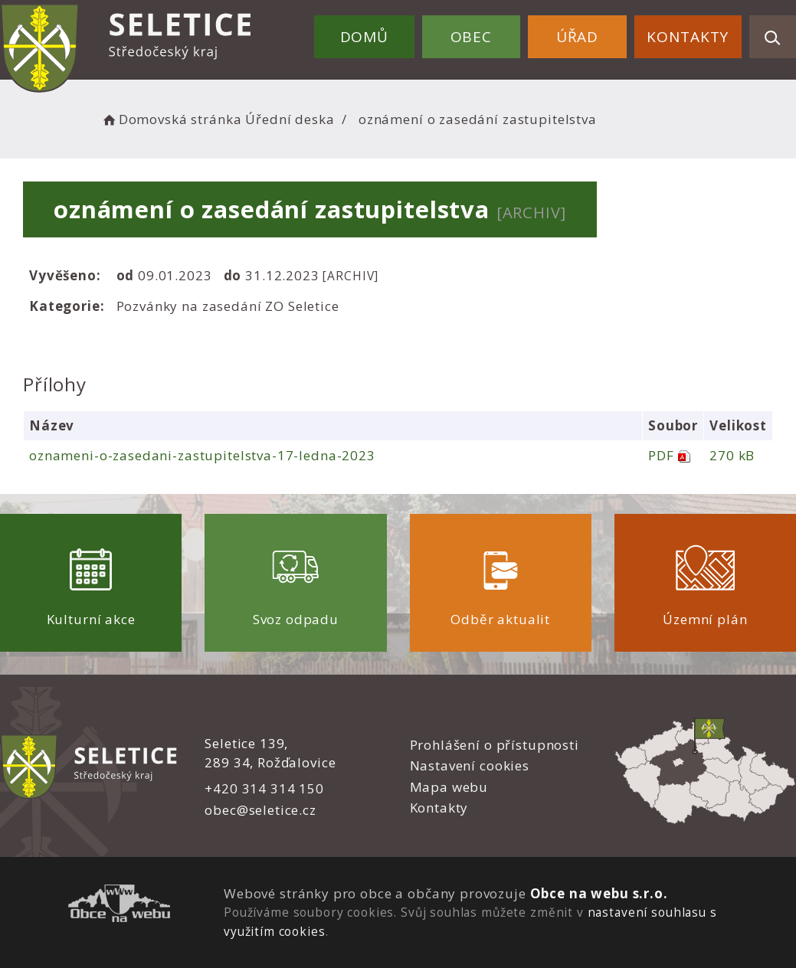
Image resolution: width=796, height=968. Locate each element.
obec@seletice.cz (260, 810)
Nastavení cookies (469, 765)
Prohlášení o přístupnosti (494, 745)
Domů (364, 37)
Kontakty (688, 37)
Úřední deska (289, 119)
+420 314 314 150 (264, 788)
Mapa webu (449, 787)
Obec (471, 37)
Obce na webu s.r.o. (599, 893)
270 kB (732, 455)
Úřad (577, 37)
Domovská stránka (170, 119)
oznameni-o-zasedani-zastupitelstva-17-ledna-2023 (202, 455)
